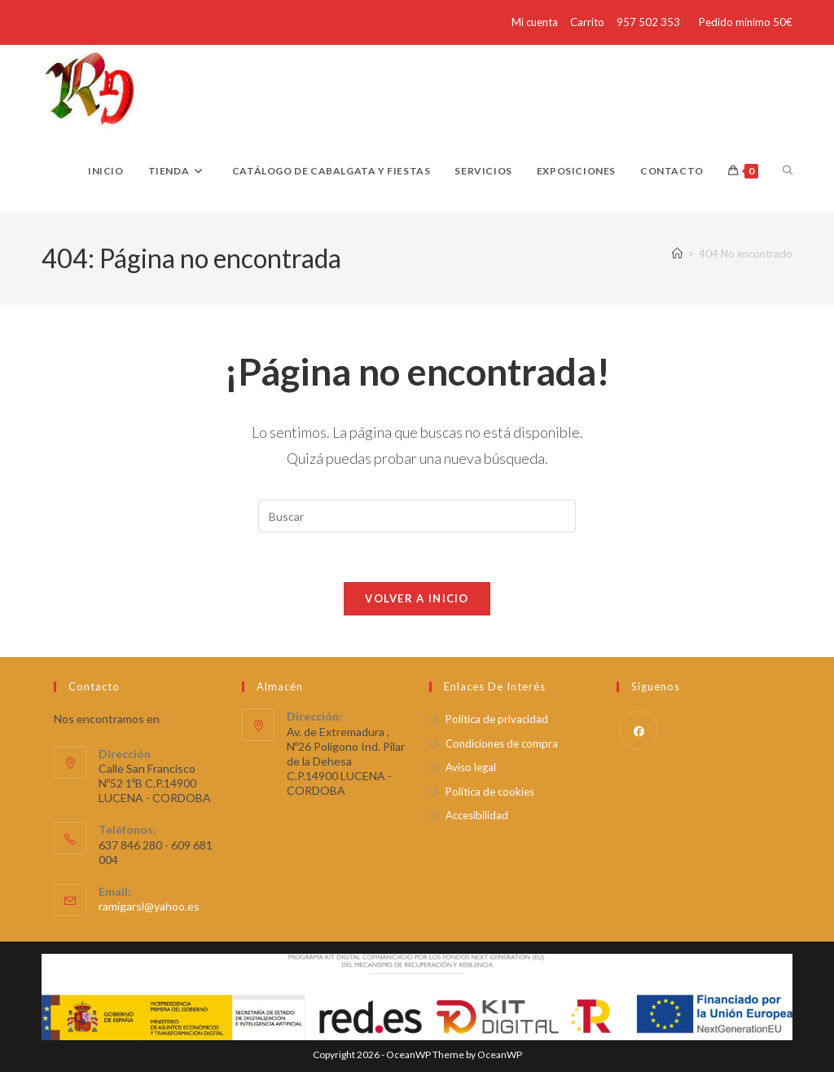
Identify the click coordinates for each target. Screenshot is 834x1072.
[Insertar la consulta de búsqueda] (417, 516)
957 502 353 (648, 22)
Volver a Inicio (417, 598)
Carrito (587, 22)
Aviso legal (471, 767)
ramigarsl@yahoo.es (149, 906)
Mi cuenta (534, 22)
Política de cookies (490, 791)
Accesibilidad (477, 815)
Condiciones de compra (502, 743)
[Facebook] (638, 730)
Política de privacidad (497, 719)
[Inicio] (677, 253)
